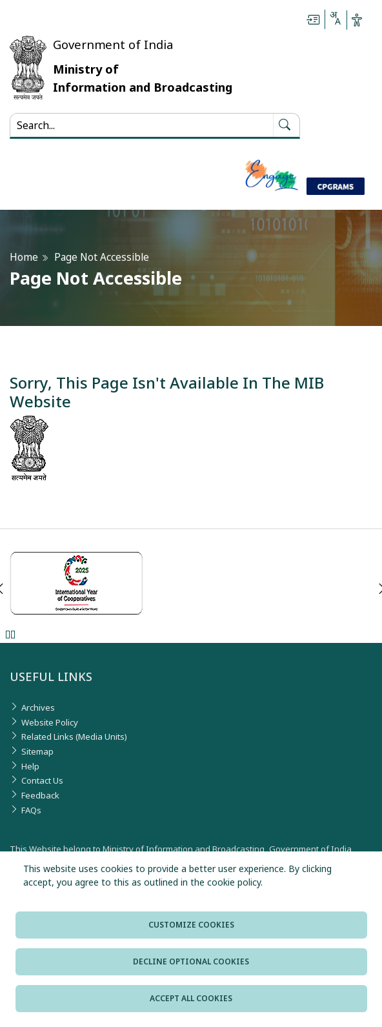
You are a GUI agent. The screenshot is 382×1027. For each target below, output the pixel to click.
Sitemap (37, 751)
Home (24, 257)
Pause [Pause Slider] (10, 634)
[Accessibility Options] (357, 20)
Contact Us (42, 780)
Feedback (40, 795)
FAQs (31, 810)
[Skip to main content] (313, 20)
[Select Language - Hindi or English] (335, 20)
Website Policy (49, 722)
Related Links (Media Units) (74, 736)
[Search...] (141, 125)
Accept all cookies (191, 998)
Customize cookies (191, 924)
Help (30, 766)
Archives (38, 707)
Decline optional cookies (191, 961)
